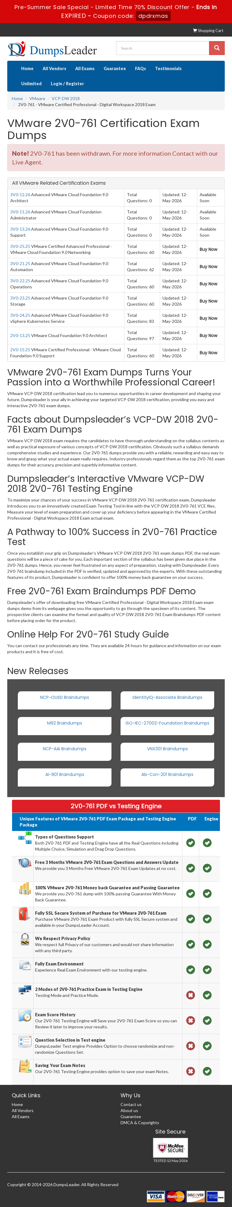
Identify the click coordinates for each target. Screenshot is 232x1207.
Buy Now (208, 249)
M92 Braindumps (64, 723)
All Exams (85, 68)
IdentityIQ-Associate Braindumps (167, 697)
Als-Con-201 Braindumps (167, 774)
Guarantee (115, 68)
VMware (37, 98)
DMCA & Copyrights (140, 1122)
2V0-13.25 (20, 335)
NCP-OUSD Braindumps (64, 697)
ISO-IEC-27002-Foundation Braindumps (167, 723)
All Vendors (54, 68)
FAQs (140, 68)
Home (27, 68)
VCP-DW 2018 (66, 98)
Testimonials (168, 68)
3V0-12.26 (20, 194)
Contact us (131, 1104)
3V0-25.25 (20, 246)
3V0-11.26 (20, 211)
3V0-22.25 (20, 280)
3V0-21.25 (20, 263)
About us (129, 1110)
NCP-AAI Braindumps (64, 749)
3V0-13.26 (20, 229)
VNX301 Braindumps (167, 749)
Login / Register (67, 83)
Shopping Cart (208, 30)
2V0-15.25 (20, 349)
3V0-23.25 (20, 297)
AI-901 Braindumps (64, 774)
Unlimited (31, 83)
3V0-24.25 (20, 315)
